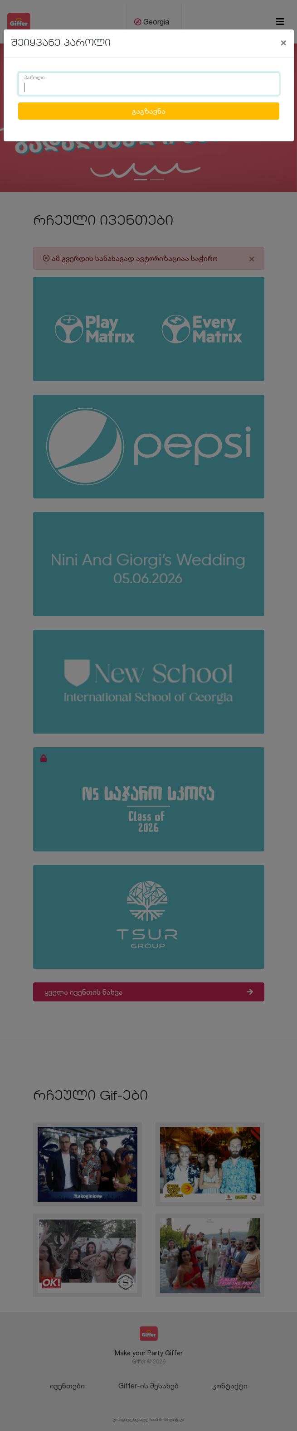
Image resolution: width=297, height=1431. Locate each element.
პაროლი (34, 78)
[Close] (283, 42)
